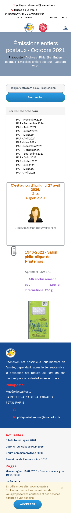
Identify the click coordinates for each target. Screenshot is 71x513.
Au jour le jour (35, 198)
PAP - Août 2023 (26, 157)
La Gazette (13, 481)
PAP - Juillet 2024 (27, 131)
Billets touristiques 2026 (21, 440)
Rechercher (35, 97)
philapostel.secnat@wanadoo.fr (34, 5)
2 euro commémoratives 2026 (24, 453)
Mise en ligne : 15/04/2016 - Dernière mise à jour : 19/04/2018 (35, 473)
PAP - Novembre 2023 (29, 146)
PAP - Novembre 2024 (29, 119)
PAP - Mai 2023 (25, 168)
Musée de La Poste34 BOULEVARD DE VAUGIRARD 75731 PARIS (24, 14)
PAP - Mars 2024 (26, 142)
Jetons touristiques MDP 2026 (25, 446)
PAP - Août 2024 (26, 127)
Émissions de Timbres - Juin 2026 (26, 459)
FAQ (64, 17)
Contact (52, 17)
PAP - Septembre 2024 (30, 123)
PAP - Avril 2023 (25, 172)
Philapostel (16, 57)
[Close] (61, 487)
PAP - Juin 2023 (25, 165)
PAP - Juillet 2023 (26, 161)
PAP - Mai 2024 (25, 134)
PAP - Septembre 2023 (30, 153)
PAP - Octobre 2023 (28, 150)
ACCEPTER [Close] (27, 504)
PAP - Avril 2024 (25, 138)
